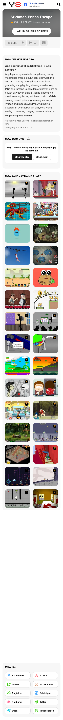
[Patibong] (18, 702)
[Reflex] (45, 702)
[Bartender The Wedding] (45, 211)
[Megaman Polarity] (17, 476)
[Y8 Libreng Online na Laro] (15, 4)
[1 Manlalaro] (18, 675)
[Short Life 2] (17, 255)
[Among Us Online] (45, 255)
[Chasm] (45, 454)
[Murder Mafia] (17, 299)
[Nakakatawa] (45, 684)
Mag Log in (42, 157)
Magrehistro (22, 157)
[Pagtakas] (18, 693)
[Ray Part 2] (45, 388)
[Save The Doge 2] (45, 299)
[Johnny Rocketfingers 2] (17, 388)
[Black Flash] (17, 498)
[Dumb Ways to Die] (17, 233)
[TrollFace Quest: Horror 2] (45, 233)
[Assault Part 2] (17, 343)
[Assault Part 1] (45, 321)
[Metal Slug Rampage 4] (17, 432)
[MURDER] (45, 189)
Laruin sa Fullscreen (31, 31)
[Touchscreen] (45, 710)
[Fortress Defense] (17, 277)
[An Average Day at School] (17, 321)
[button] (18, 115)
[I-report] (33, 43)
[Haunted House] (17, 454)
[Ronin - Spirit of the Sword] (45, 410)
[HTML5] (45, 675)
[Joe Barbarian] (45, 366)
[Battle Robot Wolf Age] (17, 211)
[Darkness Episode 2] (45, 498)
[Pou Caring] (45, 277)
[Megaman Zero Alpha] (45, 432)
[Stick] (18, 710)
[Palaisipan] (45, 693)
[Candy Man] (17, 366)
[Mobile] (18, 684)
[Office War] (17, 410)
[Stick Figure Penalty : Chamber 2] (17, 189)
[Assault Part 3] (45, 343)
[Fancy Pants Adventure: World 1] (45, 476)
